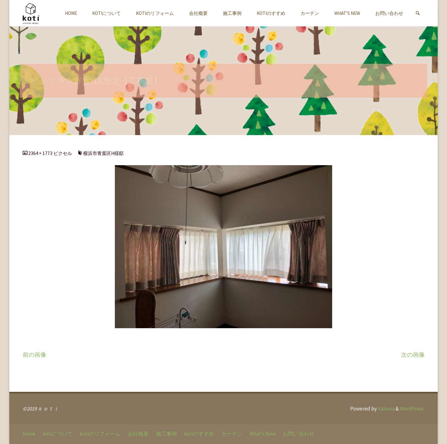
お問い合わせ (298, 433)
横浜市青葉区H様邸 (103, 153)
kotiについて (58, 433)
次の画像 (413, 354)
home (29, 433)
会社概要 (138, 433)
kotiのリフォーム (100, 433)
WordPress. (412, 408)
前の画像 (34, 354)
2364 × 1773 (40, 153)
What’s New (263, 433)
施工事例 (166, 433)
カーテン (231, 433)
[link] (417, 13)
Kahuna (386, 408)
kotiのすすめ (199, 433)
